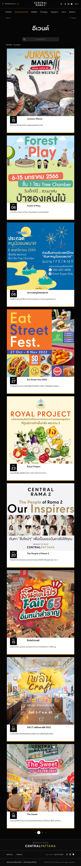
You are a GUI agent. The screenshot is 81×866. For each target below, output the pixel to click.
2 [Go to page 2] (42, 832)
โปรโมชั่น (8, 12)
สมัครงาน (10, 854)
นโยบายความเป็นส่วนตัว (14, 862)
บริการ (64, 12)
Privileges (44, 12)
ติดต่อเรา (72, 12)
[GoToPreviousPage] (35, 833)
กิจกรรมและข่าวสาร (21, 12)
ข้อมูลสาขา (54, 12)
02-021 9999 (58, 854)
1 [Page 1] (38, 832)
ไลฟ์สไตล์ (34, 12)
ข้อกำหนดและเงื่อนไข (30, 862)
